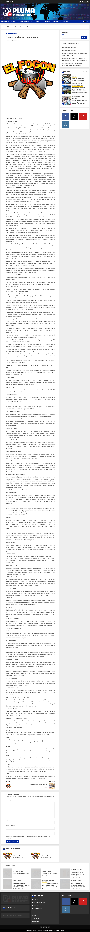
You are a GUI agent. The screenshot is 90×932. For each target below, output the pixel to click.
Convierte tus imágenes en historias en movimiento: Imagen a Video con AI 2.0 (79, 80)
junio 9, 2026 (17, 857)
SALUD (32, 21)
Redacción (9, 40)
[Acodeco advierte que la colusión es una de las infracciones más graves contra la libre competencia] (66, 100)
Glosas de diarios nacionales (21, 855)
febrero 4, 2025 (16, 40)
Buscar (65, 33)
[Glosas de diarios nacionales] (7, 856)
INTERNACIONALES (56, 21)
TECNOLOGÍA (46, 21)
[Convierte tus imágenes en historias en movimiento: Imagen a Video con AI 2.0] (66, 79)
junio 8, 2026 (45, 857)
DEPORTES (38, 21)
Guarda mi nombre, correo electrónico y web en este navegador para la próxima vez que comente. (28, 837)
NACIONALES (4, 21)
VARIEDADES (66, 21)
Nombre (8, 820)
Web (7, 831)
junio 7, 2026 (76, 105)
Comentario (9, 801)
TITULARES (14, 33)
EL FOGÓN (13, 21)
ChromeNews (52, 930)
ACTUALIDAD (75, 74)
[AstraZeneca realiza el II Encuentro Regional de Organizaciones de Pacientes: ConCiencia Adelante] (7, 884)
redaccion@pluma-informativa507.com (12, 915)
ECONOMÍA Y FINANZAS (23, 21)
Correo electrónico (10, 825)
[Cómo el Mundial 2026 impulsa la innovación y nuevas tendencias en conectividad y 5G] (66, 89)
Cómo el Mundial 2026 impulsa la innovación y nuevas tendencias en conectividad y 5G (78, 92)
